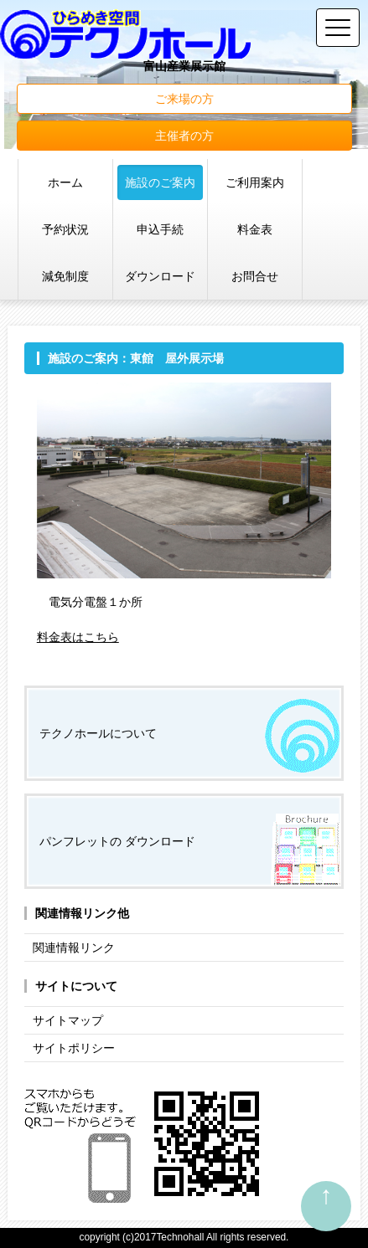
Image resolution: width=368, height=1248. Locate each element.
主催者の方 (184, 135)
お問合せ (254, 276)
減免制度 (65, 276)
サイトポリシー (74, 1048)
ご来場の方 (184, 98)
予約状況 (65, 229)
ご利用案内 (254, 182)
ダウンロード (160, 276)
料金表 (254, 229)
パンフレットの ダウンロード (117, 841)
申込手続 (160, 229)
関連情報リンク (74, 947)
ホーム (65, 182)
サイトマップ (68, 1020)
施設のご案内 (160, 182)
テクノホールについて (98, 733)
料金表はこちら (78, 637)
